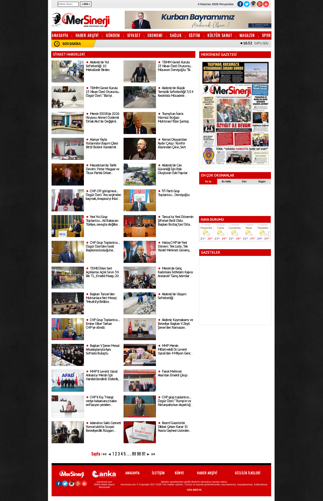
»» (153, 454)
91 (143, 454)
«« (105, 454)
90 (139, 454)
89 (134, 454)
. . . (129, 454)
